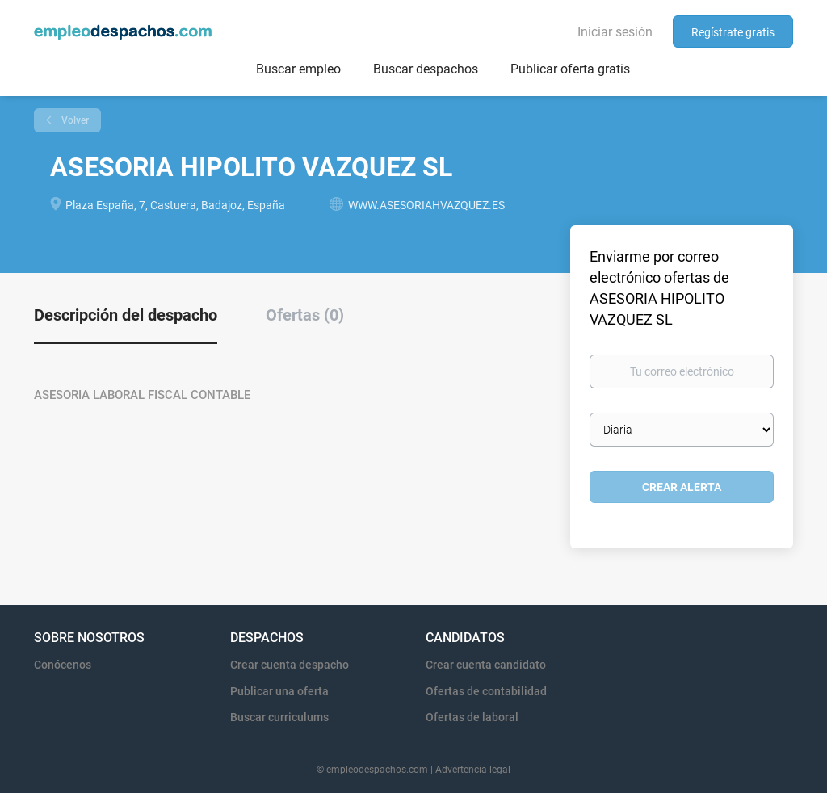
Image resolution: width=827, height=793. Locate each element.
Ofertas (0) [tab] (305, 315)
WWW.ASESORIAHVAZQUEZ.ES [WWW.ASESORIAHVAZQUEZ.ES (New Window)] (426, 205)
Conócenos (62, 664)
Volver (74, 120)
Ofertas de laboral (472, 717)
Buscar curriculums (279, 717)
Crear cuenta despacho (289, 664)
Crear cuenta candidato (486, 664)
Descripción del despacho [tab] (125, 315)
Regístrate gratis (733, 32)
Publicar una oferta (279, 691)
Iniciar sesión (615, 32)
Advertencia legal (472, 769)
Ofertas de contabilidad (486, 691)
